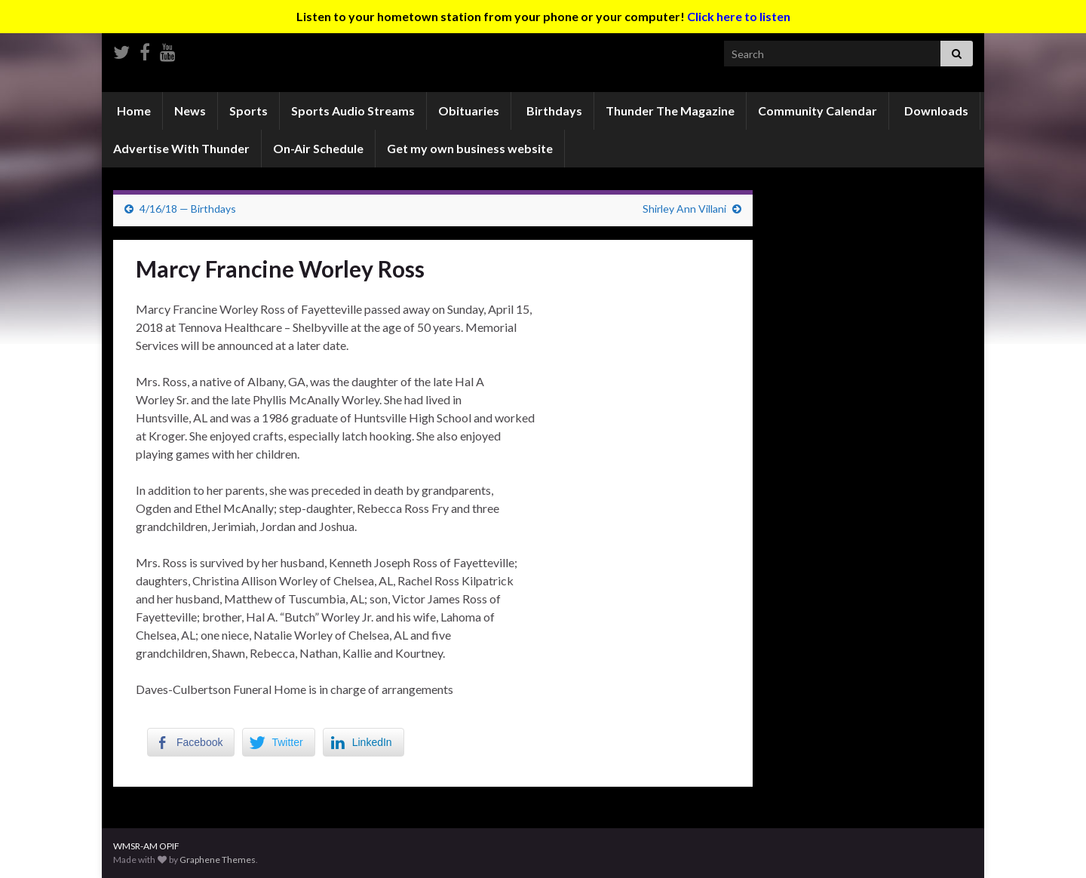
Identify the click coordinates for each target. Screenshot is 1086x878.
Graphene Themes (217, 859)
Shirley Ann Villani (684, 208)
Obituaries (468, 110)
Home (133, 110)
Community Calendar (817, 110)
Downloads (935, 110)
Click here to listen (738, 16)
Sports (248, 110)
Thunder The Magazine (670, 110)
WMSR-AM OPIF (146, 846)
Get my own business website (470, 148)
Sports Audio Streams (353, 110)
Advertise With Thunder (181, 148)
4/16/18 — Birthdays (188, 208)
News (190, 110)
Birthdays (553, 110)
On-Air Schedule (318, 148)
